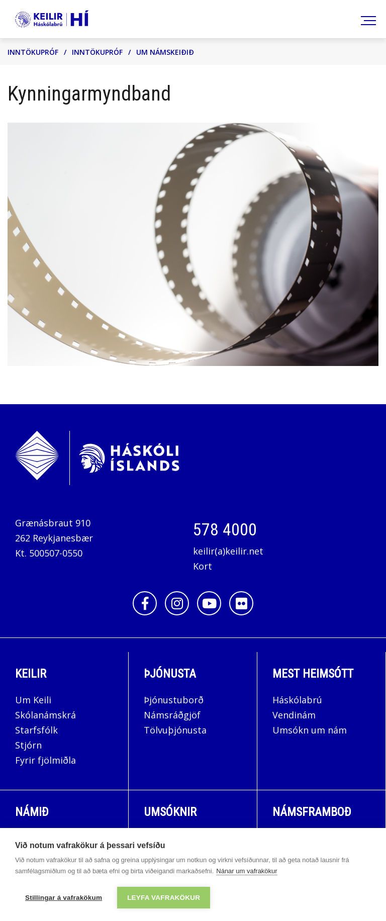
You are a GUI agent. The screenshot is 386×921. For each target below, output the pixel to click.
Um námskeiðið (165, 52)
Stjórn (28, 745)
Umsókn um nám (309, 730)
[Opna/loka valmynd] (366, 19)
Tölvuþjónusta (175, 730)
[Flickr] (241, 603)
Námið (32, 812)
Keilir (30, 674)
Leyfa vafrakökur (163, 897)
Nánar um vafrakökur (246, 871)
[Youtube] (209, 603)
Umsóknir (170, 812)
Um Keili (33, 700)
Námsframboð (311, 812)
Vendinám (294, 715)
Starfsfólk (36, 730)
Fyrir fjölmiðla (45, 760)
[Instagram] (177, 603)
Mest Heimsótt (312, 674)
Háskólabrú (297, 700)
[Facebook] (145, 603)
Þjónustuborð (174, 700)
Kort (202, 566)
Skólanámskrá (45, 715)
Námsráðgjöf (172, 715)
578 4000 (225, 529)
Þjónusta (170, 674)
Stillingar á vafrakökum (63, 897)
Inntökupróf (33, 52)
